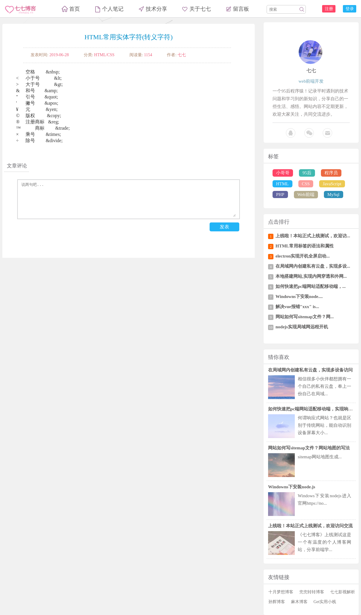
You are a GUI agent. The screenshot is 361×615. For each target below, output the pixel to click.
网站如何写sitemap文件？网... (305, 316)
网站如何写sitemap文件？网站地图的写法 (309, 447)
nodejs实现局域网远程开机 (302, 326)
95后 (307, 172)
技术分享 (156, 9)
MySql (333, 194)
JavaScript (332, 183)
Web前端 (305, 194)
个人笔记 (113, 9)
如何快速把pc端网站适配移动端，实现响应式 (312, 409)
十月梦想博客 (280, 592)
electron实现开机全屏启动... (303, 256)
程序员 (331, 172)
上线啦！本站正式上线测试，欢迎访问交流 (310, 525)
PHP (280, 194)
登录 (350, 9)
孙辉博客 (276, 602)
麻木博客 (299, 602)
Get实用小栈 (325, 602)
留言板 (241, 9)
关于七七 (200, 9)
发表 (224, 226)
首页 (74, 9)
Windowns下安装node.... (299, 296)
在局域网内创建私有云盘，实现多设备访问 (310, 370)
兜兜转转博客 (311, 592)
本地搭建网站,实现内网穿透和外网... (311, 276)
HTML (282, 183)
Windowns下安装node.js (291, 486)
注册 (329, 9)
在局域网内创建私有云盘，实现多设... (313, 266)
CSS (306, 183)
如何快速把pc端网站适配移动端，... (311, 286)
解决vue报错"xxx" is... (297, 306)
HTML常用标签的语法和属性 (305, 246)
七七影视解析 (342, 592)
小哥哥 (282, 172)
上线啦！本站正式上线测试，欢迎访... (313, 235)
